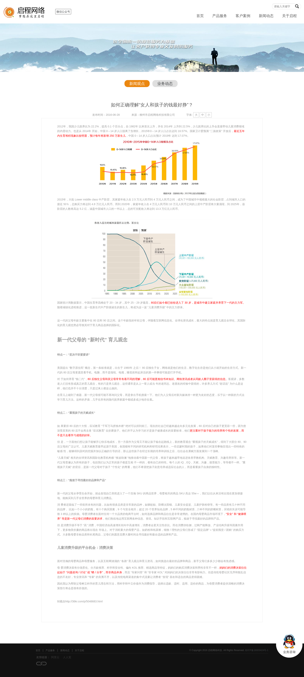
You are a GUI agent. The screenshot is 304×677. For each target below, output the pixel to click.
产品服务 (219, 16)
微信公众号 (63, 11)
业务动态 (165, 83)
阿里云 (55, 657)
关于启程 (289, 16)
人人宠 (67, 657)
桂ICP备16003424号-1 (256, 650)
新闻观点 (137, 83)
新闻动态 (266, 16)
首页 (200, 16)
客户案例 (243, 16)
